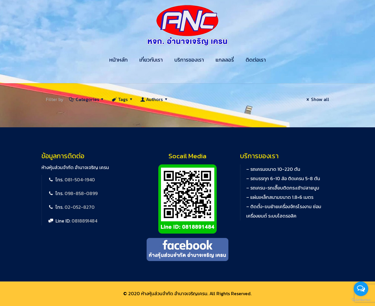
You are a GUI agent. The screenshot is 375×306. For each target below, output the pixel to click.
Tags (122, 99)
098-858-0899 (81, 193)
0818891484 (84, 220)
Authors (154, 99)
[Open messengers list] (361, 288)
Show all (316, 99)
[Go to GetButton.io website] (361, 300)
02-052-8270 (80, 207)
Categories (86, 99)
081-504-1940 (80, 179)
